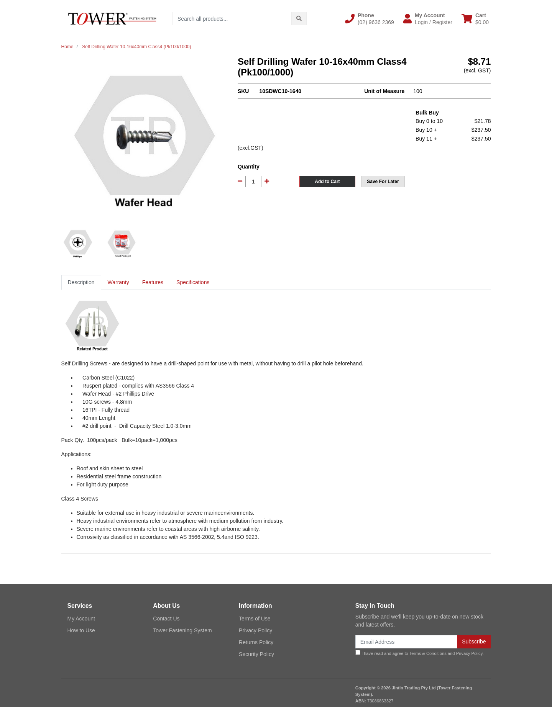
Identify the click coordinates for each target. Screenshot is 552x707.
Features (152, 282)
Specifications (192, 282)
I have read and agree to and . (419, 653)
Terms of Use (254, 618)
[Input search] (232, 18)
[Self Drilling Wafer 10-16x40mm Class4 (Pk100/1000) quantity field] (253, 181)
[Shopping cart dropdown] (475, 19)
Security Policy (256, 654)
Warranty (118, 282)
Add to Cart (327, 181)
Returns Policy (256, 642)
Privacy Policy (255, 630)
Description (81, 282)
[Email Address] (406, 641)
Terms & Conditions (428, 653)
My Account (81, 618)
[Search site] (299, 18)
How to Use (81, 630)
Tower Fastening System (182, 630)
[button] (369, 19)
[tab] (81, 282)
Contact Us (166, 618)
